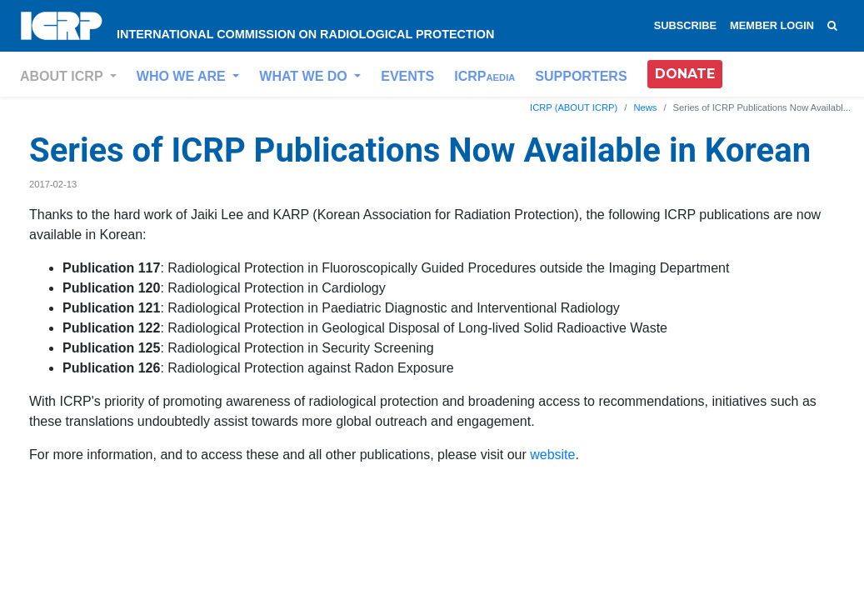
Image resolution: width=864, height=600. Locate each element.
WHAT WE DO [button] (305, 76)
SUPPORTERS (581, 76)
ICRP (484, 76)
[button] (685, 74)
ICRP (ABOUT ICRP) (573, 107)
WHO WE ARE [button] (183, 76)
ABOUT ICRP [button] (63, 76)
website (552, 455)
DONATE (685, 74)
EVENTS (407, 76)
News (645, 107)
